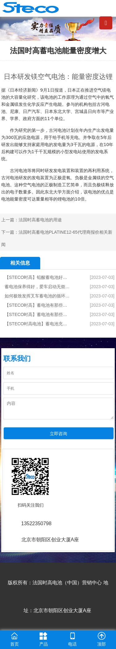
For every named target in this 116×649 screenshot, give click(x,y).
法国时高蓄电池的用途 (40, 219)
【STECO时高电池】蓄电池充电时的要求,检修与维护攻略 (38, 323)
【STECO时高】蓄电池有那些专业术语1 (38, 314)
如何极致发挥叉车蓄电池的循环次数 (38, 295)
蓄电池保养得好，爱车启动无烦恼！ (38, 286)
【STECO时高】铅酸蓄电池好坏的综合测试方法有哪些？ (38, 277)
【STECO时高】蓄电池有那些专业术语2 (38, 305)
